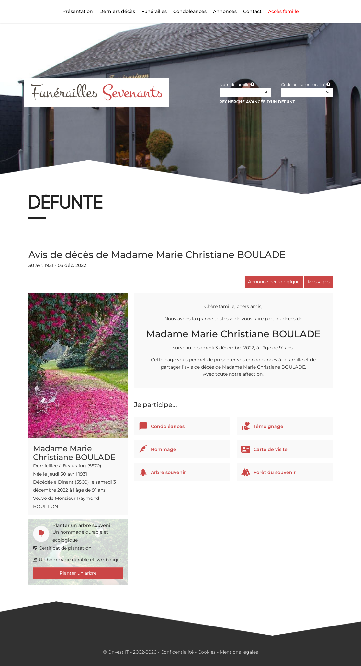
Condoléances (190, 11)
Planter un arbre (78, 573)
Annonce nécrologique (273, 282)
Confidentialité (177, 652)
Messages (319, 282)
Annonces (225, 11)
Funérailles (154, 11)
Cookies (207, 652)
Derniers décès (117, 11)
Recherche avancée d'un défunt (257, 101)
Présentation (77, 11)
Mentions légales (239, 652)
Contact (252, 11)
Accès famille (283, 11)
